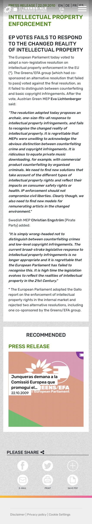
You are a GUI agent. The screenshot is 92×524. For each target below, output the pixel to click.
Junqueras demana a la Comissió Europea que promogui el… (34, 382)
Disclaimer (17, 514)
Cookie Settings (59, 514)
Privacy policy (37, 514)
